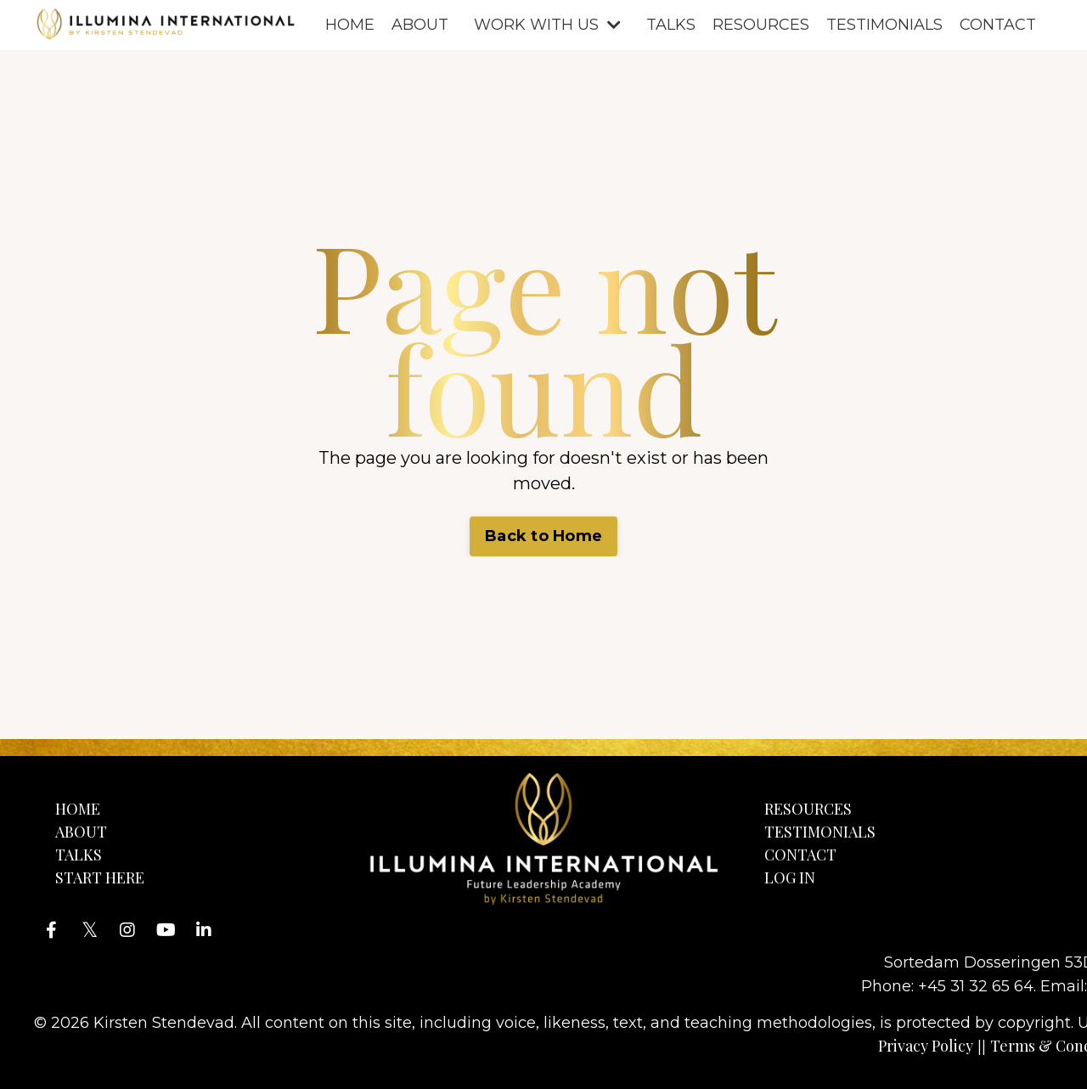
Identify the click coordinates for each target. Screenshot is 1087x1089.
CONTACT (998, 24)
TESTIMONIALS (884, 24)
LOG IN (789, 877)
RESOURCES (760, 24)
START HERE (99, 877)
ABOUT (419, 24)
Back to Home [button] (543, 536)
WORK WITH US (547, 24)
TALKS (671, 24)
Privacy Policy (925, 1045)
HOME (350, 24)
